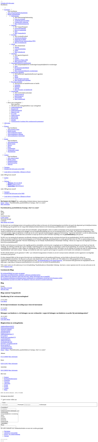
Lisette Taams (4, 217)
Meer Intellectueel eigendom (23, 80)
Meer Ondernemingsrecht (22, 24)
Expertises (7, 380)
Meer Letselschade (20, 99)
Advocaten (7, 383)
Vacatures (7, 382)
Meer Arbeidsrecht (20, 52)
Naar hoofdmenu (12, 11)
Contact (6, 388)
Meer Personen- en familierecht (23, 89)
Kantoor (6, 377)
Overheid (9, 418)
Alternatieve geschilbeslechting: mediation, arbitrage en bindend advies (20, 275)
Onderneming (9, 421)
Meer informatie (12, 356)
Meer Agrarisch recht (20, 61)
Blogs (7, 203)
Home (2, 203)
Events (6, 385)
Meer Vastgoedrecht (20, 33)
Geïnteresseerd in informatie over (10, 411)
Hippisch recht (8, 266)
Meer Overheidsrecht (20, 42)
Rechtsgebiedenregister (10, 378)
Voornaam (20, 404)
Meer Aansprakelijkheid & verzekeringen (26, 71)
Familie (9, 417)
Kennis (6, 386)
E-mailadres (4, 407)
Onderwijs (9, 420)
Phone (2, 425)
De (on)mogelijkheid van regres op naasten (13, 273)
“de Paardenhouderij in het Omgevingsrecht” (49, 260)
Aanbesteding (9, 412)
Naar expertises (15, 104)
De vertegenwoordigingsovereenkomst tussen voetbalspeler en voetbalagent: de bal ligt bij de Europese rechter (31, 278)
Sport (9, 415)
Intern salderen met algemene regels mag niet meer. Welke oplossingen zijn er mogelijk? (25, 276)
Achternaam (42, 404)
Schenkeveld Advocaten (7, 3)
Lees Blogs (4, 301)
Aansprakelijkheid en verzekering (9, 414)
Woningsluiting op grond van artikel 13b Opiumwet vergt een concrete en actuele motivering (26, 279)
